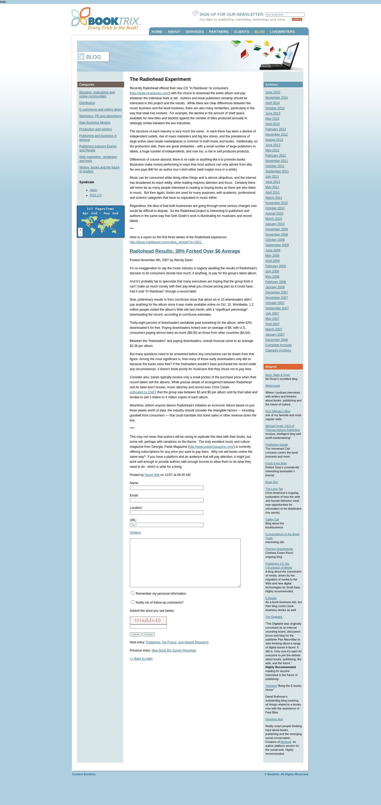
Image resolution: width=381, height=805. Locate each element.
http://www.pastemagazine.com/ (197, 447)
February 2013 (278, 129)
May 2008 (275, 277)
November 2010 (279, 203)
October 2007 (277, 303)
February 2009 (278, 266)
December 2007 (279, 292)
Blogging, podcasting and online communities (97, 94)
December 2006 (279, 340)
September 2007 (279, 308)
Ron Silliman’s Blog (280, 415)
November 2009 (279, 234)
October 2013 (277, 108)
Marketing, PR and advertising (100, 116)
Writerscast (275, 385)
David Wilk (152, 475)
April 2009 (275, 261)
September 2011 (279, 171)
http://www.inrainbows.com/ (150, 93)
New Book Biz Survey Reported (174, 660)
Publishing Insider (279, 452)
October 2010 (277, 208)
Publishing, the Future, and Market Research (177, 652)
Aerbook (273, 761)
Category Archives (280, 350)
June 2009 (275, 250)
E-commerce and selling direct (100, 109)
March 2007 (276, 329)
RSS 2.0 (96, 195)
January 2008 (277, 287)
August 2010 (277, 213)
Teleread (274, 701)
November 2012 (279, 134)
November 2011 (279, 161)
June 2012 (275, 145)
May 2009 (275, 255)
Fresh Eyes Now (278, 471)
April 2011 (275, 192)
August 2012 (277, 140)
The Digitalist (277, 628)
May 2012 (275, 150)
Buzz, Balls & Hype (280, 374)
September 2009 (279, 245)
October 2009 (277, 240)
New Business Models (94, 123)
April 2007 (275, 324)
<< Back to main (141, 668)
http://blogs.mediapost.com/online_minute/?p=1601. (166, 242)
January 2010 (277, 224)
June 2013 (275, 113)
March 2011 (276, 198)
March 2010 (276, 219)
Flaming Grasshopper (282, 556)
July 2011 (274, 176)
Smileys (135, 532)
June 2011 (275, 182)
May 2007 (275, 319)
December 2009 (279, 229)
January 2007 (277, 334)
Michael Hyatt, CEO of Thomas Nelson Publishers (282, 433)
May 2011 (275, 187)
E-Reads (273, 610)
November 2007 (279, 298)
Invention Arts (277, 735)
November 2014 (279, 98)
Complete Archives (281, 345)
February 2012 (278, 155)
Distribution (87, 103)
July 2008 (274, 271)
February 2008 (278, 282)
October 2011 (277, 166)
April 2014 (275, 103)
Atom (93, 190)
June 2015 (275, 92)
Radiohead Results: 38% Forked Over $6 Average (185, 251)
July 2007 (274, 313)
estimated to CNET (143, 392)
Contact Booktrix (84, 794)
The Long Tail (276, 496)
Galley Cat (274, 527)
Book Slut (274, 489)
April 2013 (275, 124)
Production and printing (95, 129)
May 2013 (275, 119)
